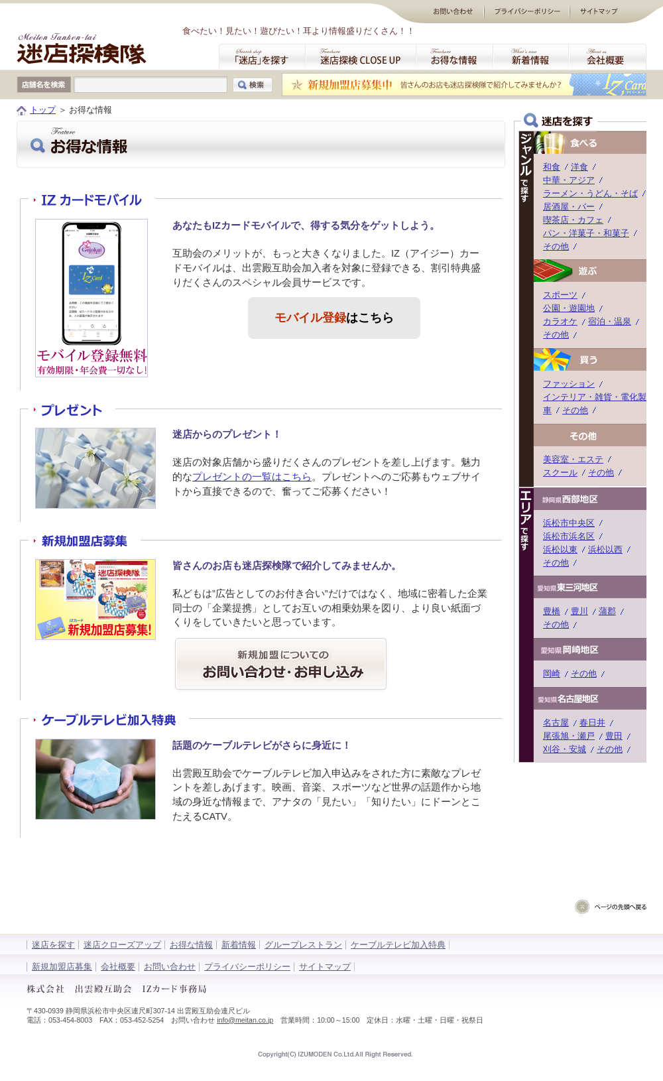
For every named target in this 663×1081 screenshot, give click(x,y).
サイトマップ (325, 967)
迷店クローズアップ (122, 945)
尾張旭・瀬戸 (569, 736)
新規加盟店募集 (62, 967)
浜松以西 (605, 549)
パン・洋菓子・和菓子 (586, 233)
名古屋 (556, 723)
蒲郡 (607, 611)
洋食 (579, 167)
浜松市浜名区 (569, 536)
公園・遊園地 (569, 308)
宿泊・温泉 (609, 321)
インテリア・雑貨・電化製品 (599, 397)
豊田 (614, 736)
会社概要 (118, 967)
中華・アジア (569, 180)
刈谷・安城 (564, 749)
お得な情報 (191, 945)
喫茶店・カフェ (573, 220)
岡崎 (551, 673)
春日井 (592, 723)
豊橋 (551, 611)
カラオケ (560, 321)
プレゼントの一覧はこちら (252, 477)
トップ (43, 110)
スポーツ (560, 295)
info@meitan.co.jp (245, 1020)
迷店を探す (53, 945)
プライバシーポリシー (247, 967)
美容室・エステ (573, 459)
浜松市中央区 (569, 523)
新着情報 (238, 945)
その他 (556, 246)
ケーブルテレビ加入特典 (398, 945)
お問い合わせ (170, 967)
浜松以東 (560, 549)
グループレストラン (303, 945)
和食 (551, 167)
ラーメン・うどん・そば (590, 193)
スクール (560, 472)
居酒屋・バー (569, 207)
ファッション (569, 384)
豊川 (579, 611)
